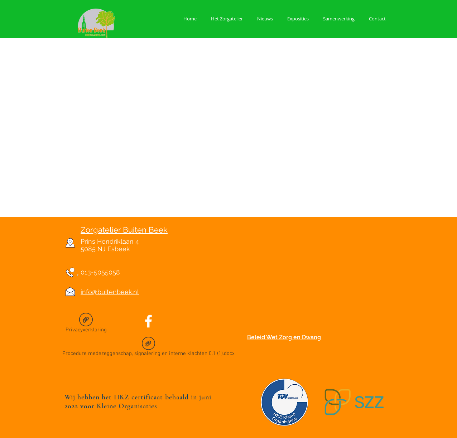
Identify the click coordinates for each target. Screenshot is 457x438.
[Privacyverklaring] (86, 324)
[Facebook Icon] (148, 321)
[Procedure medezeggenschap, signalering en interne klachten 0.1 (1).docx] (148, 347)
